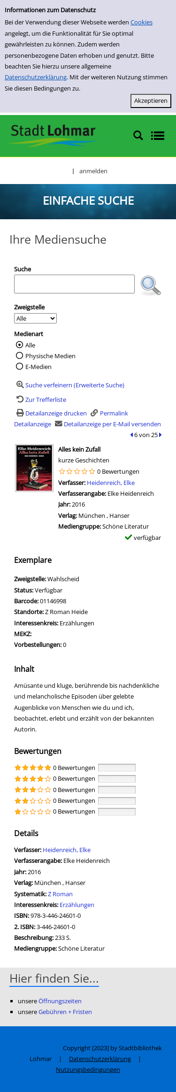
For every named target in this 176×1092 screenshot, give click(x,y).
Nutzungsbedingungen (88, 1069)
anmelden (93, 171)
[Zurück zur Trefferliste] (40, 399)
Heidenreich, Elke (111, 482)
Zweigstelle (29, 307)
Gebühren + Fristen (65, 1011)
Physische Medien (50, 356)
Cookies (141, 22)
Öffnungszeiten (60, 1001)
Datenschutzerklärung (36, 77)
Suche (22, 269)
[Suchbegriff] (74, 284)
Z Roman (60, 894)
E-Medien (38, 366)
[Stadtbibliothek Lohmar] (53, 135)
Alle (30, 345)
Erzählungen (77, 904)
